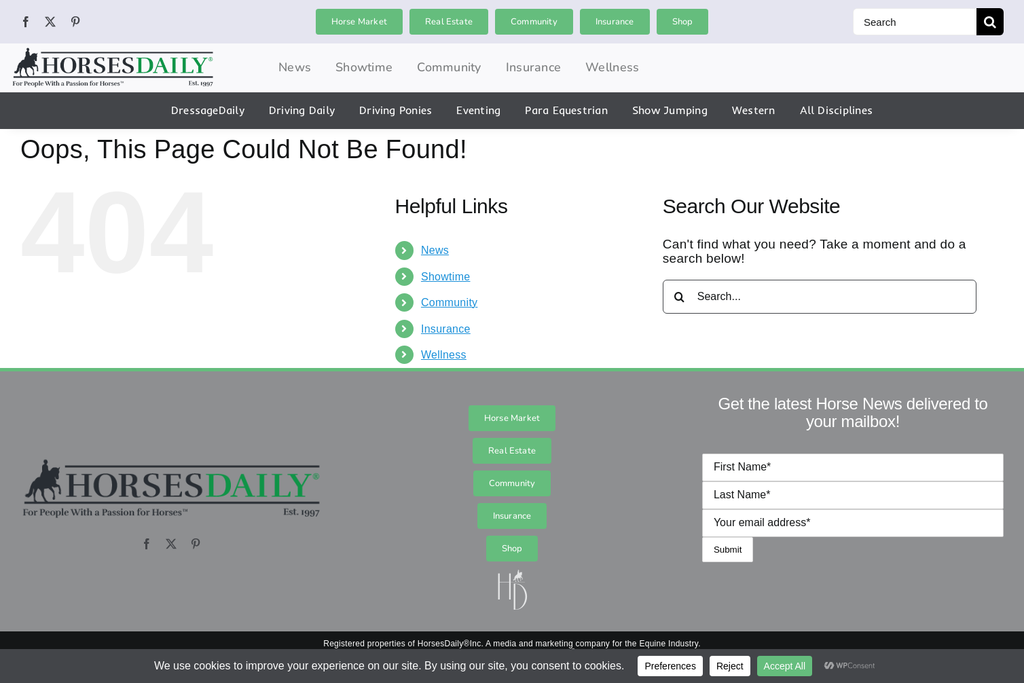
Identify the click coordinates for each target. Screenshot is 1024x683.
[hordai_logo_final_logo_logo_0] (113, 52)
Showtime (446, 276)
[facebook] (25, 21)
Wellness (444, 355)
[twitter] (50, 21)
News (435, 250)
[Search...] (820, 297)
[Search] (914, 21)
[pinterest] (75, 21)
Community (449, 302)
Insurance (446, 329)
